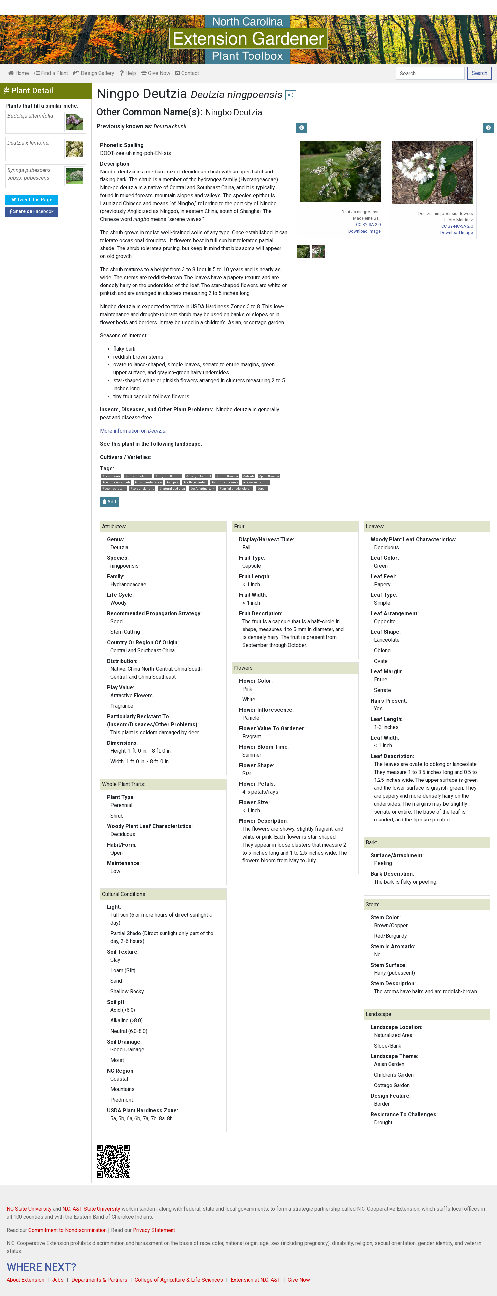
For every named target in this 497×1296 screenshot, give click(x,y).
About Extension (25, 1280)
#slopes (172, 482)
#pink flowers (269, 476)
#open (261, 488)
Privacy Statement (154, 1230)
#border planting (142, 488)
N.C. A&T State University (91, 1209)
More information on (132, 431)
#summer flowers (225, 482)
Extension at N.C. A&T (255, 1280)
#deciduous (111, 476)
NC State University (29, 1209)
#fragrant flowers (168, 476)
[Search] (430, 73)
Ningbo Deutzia (233, 112)
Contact (187, 73)
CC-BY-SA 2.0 (368, 224)
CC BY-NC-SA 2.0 (457, 226)
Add (109, 501)
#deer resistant (114, 488)
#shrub (248, 476)
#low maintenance (148, 482)
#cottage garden (195, 482)
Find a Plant (51, 73)
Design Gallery (93, 73)
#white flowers (227, 476)
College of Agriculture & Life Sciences (179, 1280)
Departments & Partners (99, 1280)
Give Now (155, 73)
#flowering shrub (255, 482)
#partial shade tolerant (236, 488)
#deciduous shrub (116, 482)
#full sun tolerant (138, 476)
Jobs (58, 1280)
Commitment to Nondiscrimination (67, 1230)
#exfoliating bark (202, 488)
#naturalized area (172, 488)
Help (128, 73)
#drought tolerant (198, 476)
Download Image (364, 231)
